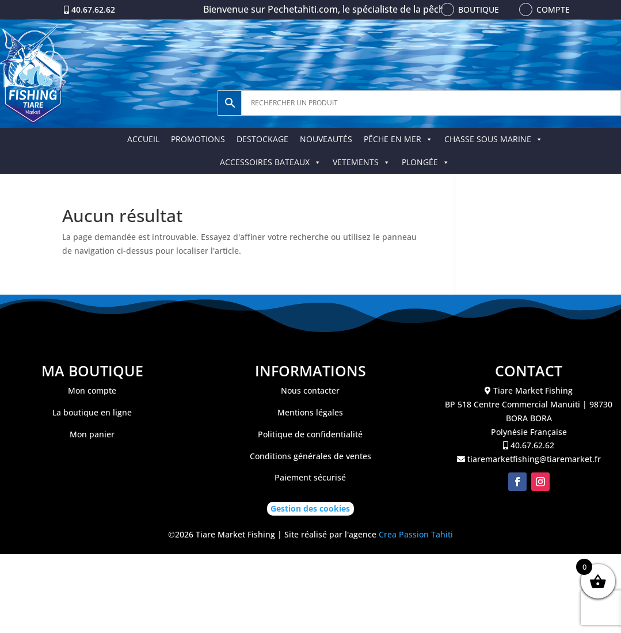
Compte (553, 9)
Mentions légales (310, 412)
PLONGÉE (425, 162)
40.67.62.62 (93, 9)
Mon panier (92, 434)
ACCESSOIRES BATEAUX (270, 162)
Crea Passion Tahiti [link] (416, 534)
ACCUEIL (143, 139)
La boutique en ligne (92, 412)
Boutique (478, 9)
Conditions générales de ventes (310, 456)
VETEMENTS (361, 162)
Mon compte (92, 390)
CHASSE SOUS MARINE (493, 139)
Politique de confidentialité (310, 434)
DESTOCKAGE (262, 139)
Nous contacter (310, 390)
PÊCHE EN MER (398, 139)
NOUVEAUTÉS (326, 139)
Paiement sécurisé (310, 477)
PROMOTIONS (198, 139)
